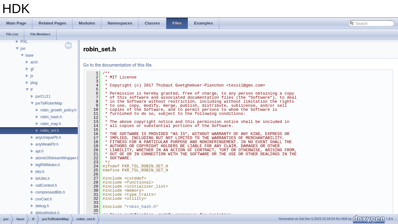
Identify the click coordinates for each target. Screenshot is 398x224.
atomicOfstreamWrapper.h (57, 158)
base (29, 55)
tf (31, 89)
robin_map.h (50, 124)
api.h (39, 151)
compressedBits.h (50, 192)
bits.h (39, 172)
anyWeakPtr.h (46, 144)
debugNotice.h (47, 213)
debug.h (42, 206)
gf (32, 69)
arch (34, 62)
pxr (23, 48)
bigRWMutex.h (47, 165)
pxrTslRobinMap (48, 103)
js (31, 76)
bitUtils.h (42, 178)
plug (34, 83)
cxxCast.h (43, 199)
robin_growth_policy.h (58, 110)
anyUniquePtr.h (48, 137)
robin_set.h (49, 130)
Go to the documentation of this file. (118, 65)
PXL (24, 42)
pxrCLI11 (43, 96)
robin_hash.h (51, 117)
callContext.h (46, 185)
